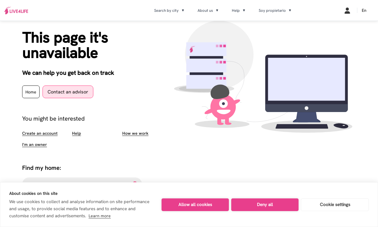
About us (208, 10)
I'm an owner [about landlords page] (34, 144)
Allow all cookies (195, 205)
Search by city (169, 10)
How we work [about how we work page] (135, 133)
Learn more (100, 215)
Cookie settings (335, 205)
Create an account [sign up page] (40, 133)
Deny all (265, 205)
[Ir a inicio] (16, 10)
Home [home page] (30, 92)
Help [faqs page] (76, 133)
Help (239, 10)
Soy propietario (275, 10)
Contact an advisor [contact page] (68, 92)
